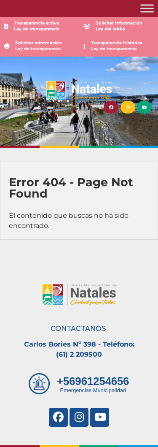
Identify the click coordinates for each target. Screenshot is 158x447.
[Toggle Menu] (147, 8)
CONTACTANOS (78, 329)
